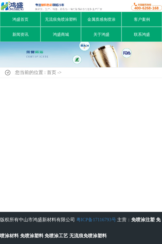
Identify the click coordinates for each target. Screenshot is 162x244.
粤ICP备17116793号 (96, 219)
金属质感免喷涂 (101, 19)
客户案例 (142, 19)
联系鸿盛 (142, 34)
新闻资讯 (20, 34)
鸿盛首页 (20, 19)
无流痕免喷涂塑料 (61, 19)
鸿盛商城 (61, 34)
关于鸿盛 (101, 34)
